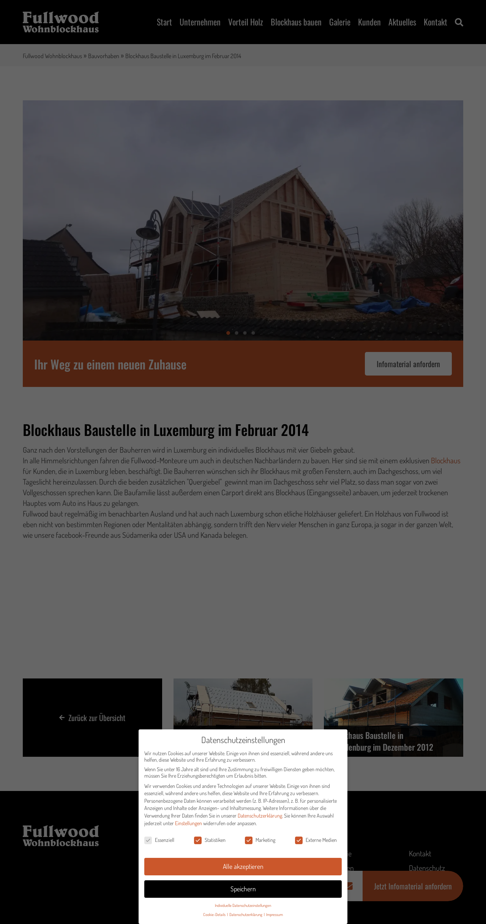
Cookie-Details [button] (214, 915)
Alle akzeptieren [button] (243, 868)
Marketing (260, 841)
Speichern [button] (243, 890)
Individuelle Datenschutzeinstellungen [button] (243, 906)
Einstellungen (188, 824)
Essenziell (159, 841)
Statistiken (210, 841)
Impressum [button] (274, 915)
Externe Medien (316, 841)
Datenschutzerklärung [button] (246, 915)
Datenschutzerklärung (260, 817)
